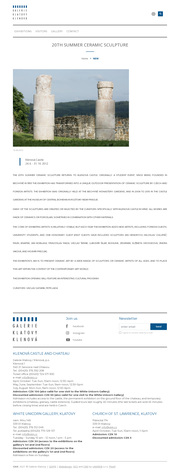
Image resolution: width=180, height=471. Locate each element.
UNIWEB (97, 466)
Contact (72, 31)
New (96, 58)
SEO (75, 466)
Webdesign (65, 466)
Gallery (57, 31)
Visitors (41, 31)
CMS (85, 466)
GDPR (52, 466)
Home (84, 58)
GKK (16, 466)
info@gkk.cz (29, 377)
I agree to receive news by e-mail (137, 332)
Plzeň (112, 466)
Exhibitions (23, 31)
